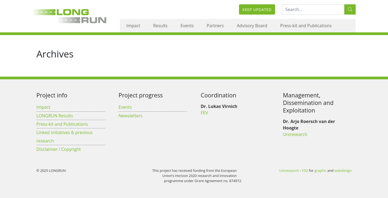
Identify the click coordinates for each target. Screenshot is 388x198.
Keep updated (257, 9)
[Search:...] (313, 9)
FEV (204, 113)
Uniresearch (295, 134)
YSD (305, 170)
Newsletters (131, 116)
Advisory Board (252, 26)
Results (160, 26)
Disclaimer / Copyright (58, 149)
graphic (320, 170)
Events (187, 26)
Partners (215, 26)
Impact (133, 26)
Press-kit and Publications (306, 26)
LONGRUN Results (54, 116)
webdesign (343, 170)
